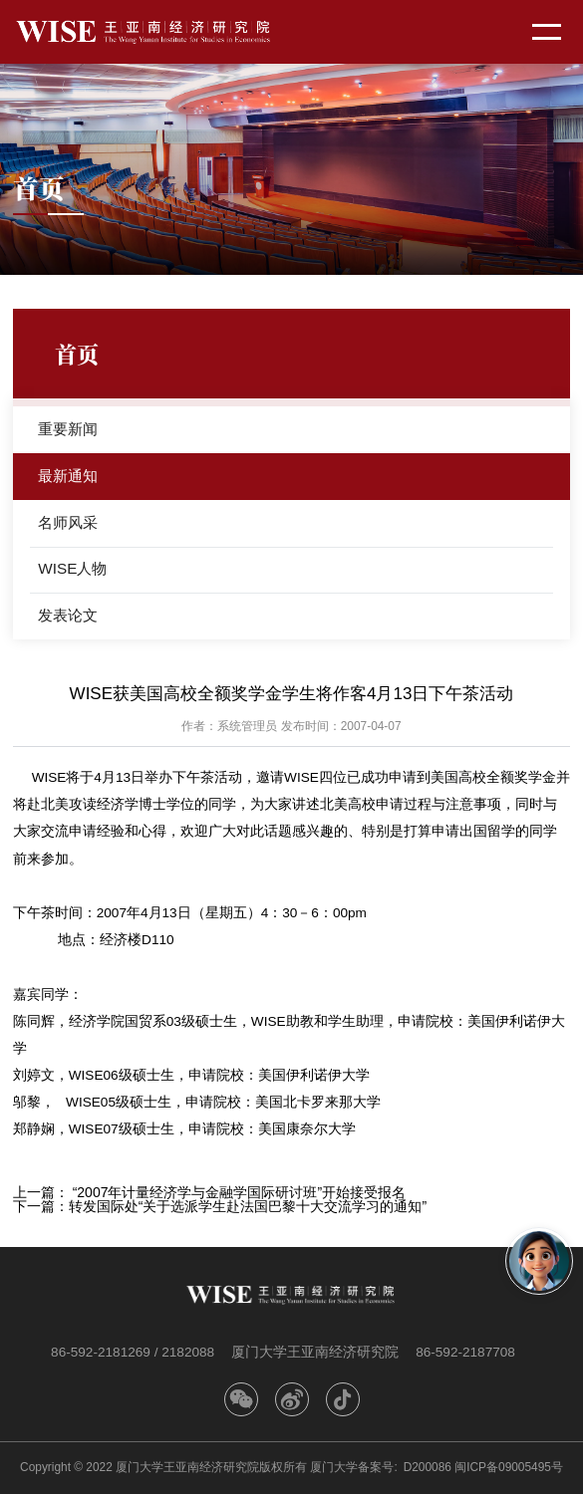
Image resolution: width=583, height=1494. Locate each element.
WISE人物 (72, 568)
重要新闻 (68, 428)
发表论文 (68, 615)
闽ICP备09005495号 (508, 1467)
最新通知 (68, 475)
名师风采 (68, 522)
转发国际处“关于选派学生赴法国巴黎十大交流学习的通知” (248, 1206)
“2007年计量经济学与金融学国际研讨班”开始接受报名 (239, 1192)
